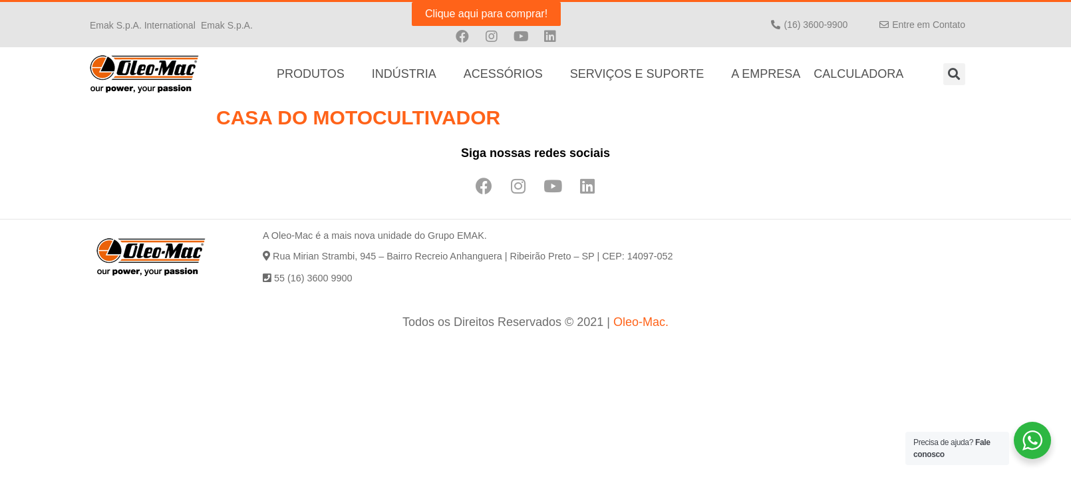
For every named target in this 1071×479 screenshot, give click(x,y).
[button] (143, 24)
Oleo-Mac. (641, 322)
